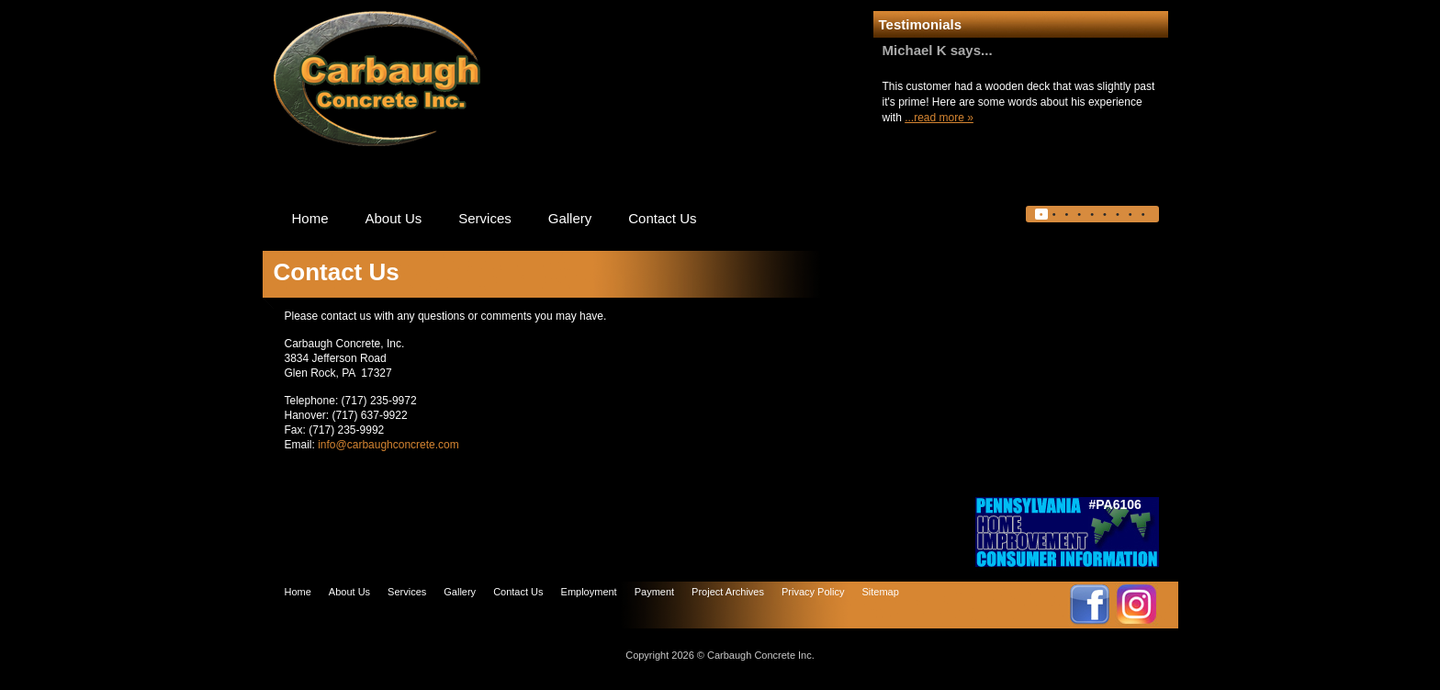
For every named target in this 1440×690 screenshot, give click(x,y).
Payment (654, 591)
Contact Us (662, 218)
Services (485, 218)
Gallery (570, 218)
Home (310, 218)
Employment (589, 591)
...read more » (939, 117)
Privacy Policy (813, 591)
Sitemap (879, 591)
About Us (394, 218)
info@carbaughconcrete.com (388, 444)
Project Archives (728, 591)
